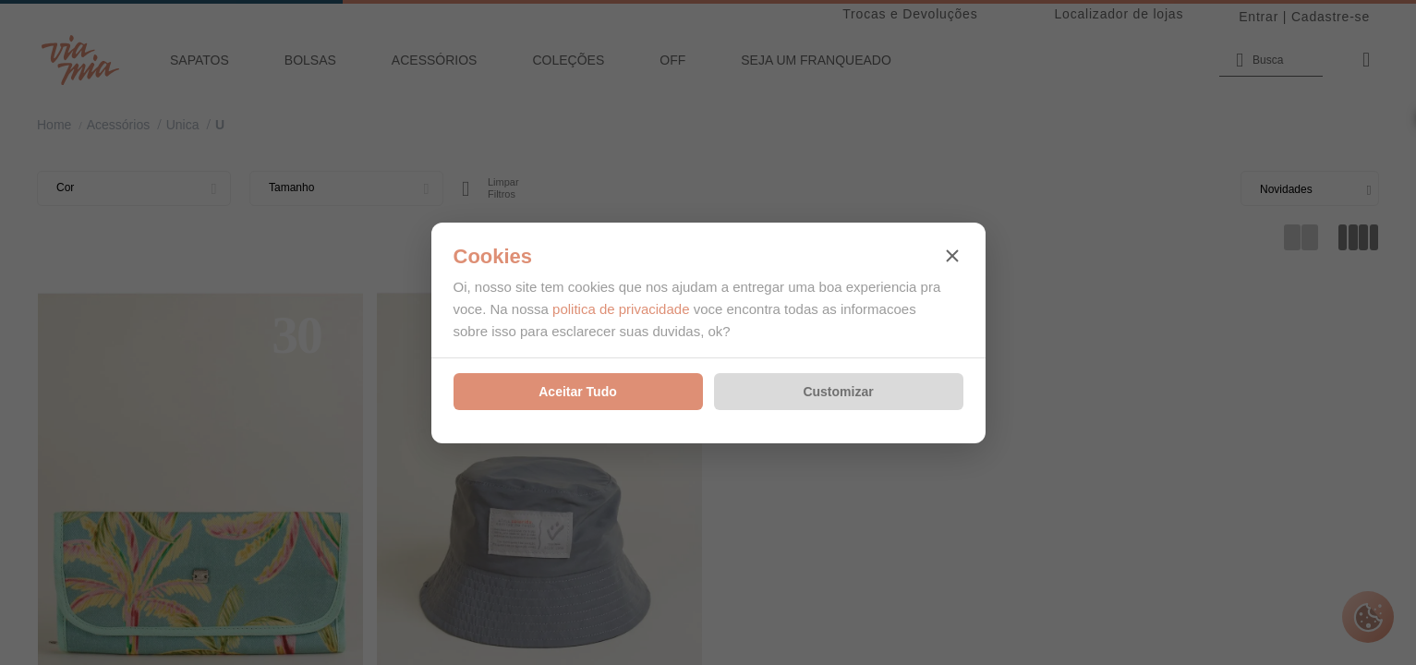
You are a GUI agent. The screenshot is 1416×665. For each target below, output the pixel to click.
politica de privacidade (620, 309)
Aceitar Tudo (578, 391)
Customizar (838, 391)
